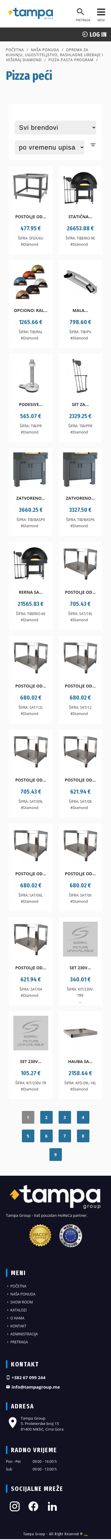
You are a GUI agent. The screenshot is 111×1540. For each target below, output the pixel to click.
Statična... (80, 216)
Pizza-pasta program (71, 59)
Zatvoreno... (30, 498)
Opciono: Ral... (31, 310)
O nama (15, 1318)
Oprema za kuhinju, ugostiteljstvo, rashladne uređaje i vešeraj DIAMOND (54, 54)
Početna (15, 49)
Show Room (19, 1302)
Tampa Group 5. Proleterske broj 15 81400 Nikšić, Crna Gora (35, 1423)
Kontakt (16, 1326)
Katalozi (16, 1310)
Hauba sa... (80, 1061)
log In (94, 34)
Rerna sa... (31, 592)
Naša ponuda (45, 49)
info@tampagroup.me (33, 1387)
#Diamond (29, 244)
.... (86, 1534)
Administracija (22, 1334)
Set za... (80, 404)
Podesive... (30, 404)
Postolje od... (30, 216)
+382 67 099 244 (26, 1377)
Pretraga (17, 1342)
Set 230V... (80, 967)
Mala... (80, 310)
